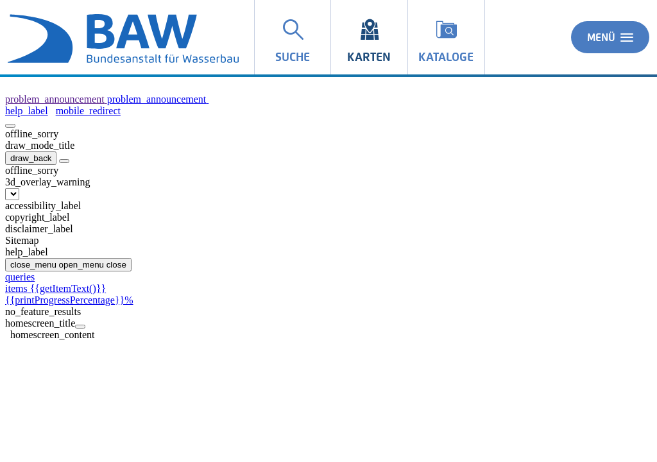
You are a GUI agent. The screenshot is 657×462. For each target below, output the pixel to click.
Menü (610, 37)
